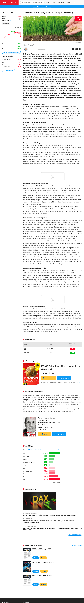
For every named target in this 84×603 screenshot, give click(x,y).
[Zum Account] (53, 2)
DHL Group (26, 480)
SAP (24, 453)
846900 (4, 18)
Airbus (24, 465)
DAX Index (4, 16)
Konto (80, 382)
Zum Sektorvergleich (8, 70)
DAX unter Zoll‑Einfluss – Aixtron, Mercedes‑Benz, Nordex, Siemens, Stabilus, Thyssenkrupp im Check (48, 521)
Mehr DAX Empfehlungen (75, 534)
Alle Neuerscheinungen (77, 545)
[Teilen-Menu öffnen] (73, 49)
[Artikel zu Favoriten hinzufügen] (80, 49)
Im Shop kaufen (64, 378)
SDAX (51, 449)
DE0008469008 (6, 20)
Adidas (25, 474)
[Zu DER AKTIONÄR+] (60, 2)
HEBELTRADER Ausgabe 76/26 (42, 549)
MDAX (45, 449)
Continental (26, 477)
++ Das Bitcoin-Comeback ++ (42, 7)
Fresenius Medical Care (29, 462)
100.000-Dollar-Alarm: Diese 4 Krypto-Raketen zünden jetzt (61, 367)
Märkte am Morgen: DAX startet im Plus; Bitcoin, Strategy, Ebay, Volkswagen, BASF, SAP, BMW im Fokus (52, 529)
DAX (26, 45)
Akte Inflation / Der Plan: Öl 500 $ (43, 562)
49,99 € (36, 571)
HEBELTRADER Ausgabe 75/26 (42, 575)
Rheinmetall (26, 456)
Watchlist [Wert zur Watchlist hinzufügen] (6, 23)
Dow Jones (38, 449)
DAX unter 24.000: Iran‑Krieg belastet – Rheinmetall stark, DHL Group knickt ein (49, 515)
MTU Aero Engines (27, 471)
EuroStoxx (57, 449)
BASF (24, 468)
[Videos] (68, 2)
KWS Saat (31, 45)
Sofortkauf (48, 378)
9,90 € (35, 558)
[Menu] (79, 2)
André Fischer (41, 49)
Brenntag (25, 459)
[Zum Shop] (47, 2)
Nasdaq (30, 449)
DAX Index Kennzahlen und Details (11, 52)
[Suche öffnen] (22, 2)
